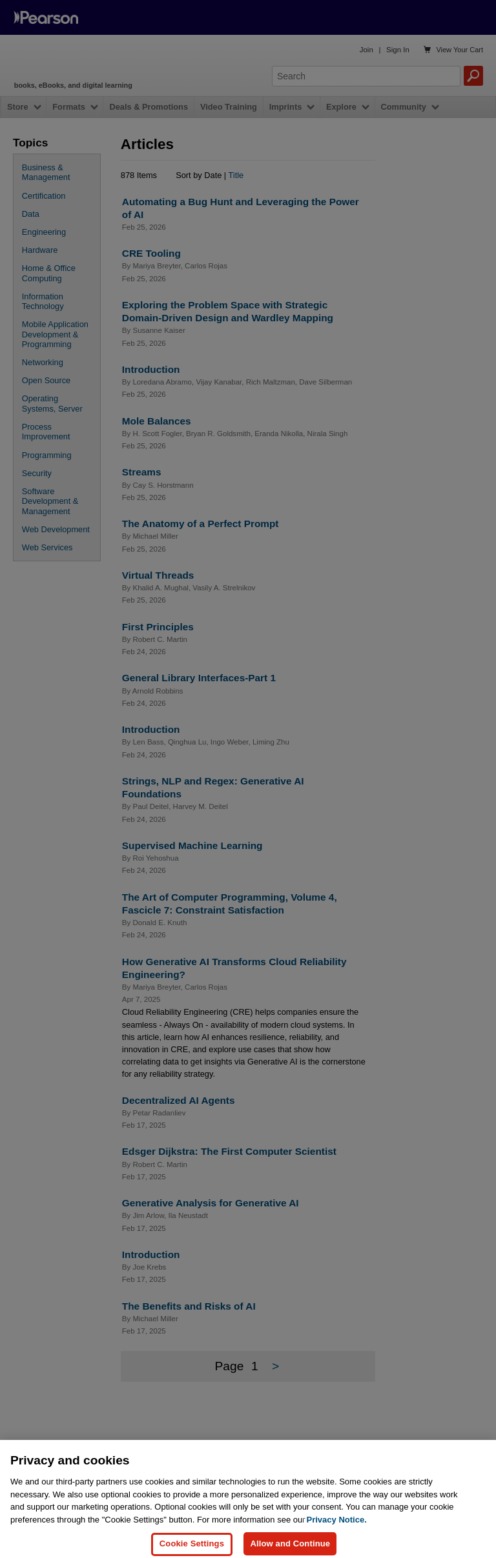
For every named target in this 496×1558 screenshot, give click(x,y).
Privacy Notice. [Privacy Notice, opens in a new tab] (337, 1534)
